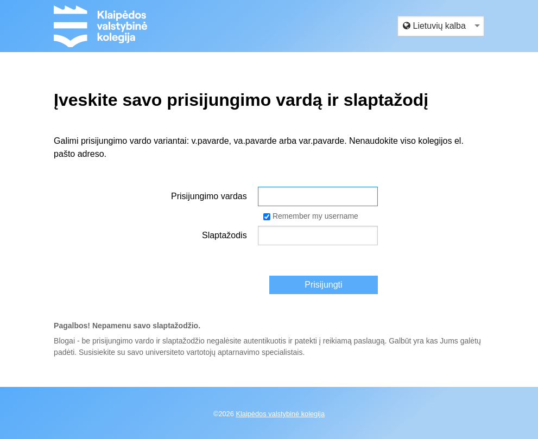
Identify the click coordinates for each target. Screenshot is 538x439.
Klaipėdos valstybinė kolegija (280, 414)
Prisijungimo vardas (209, 196)
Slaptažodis (224, 235)
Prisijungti (323, 284)
